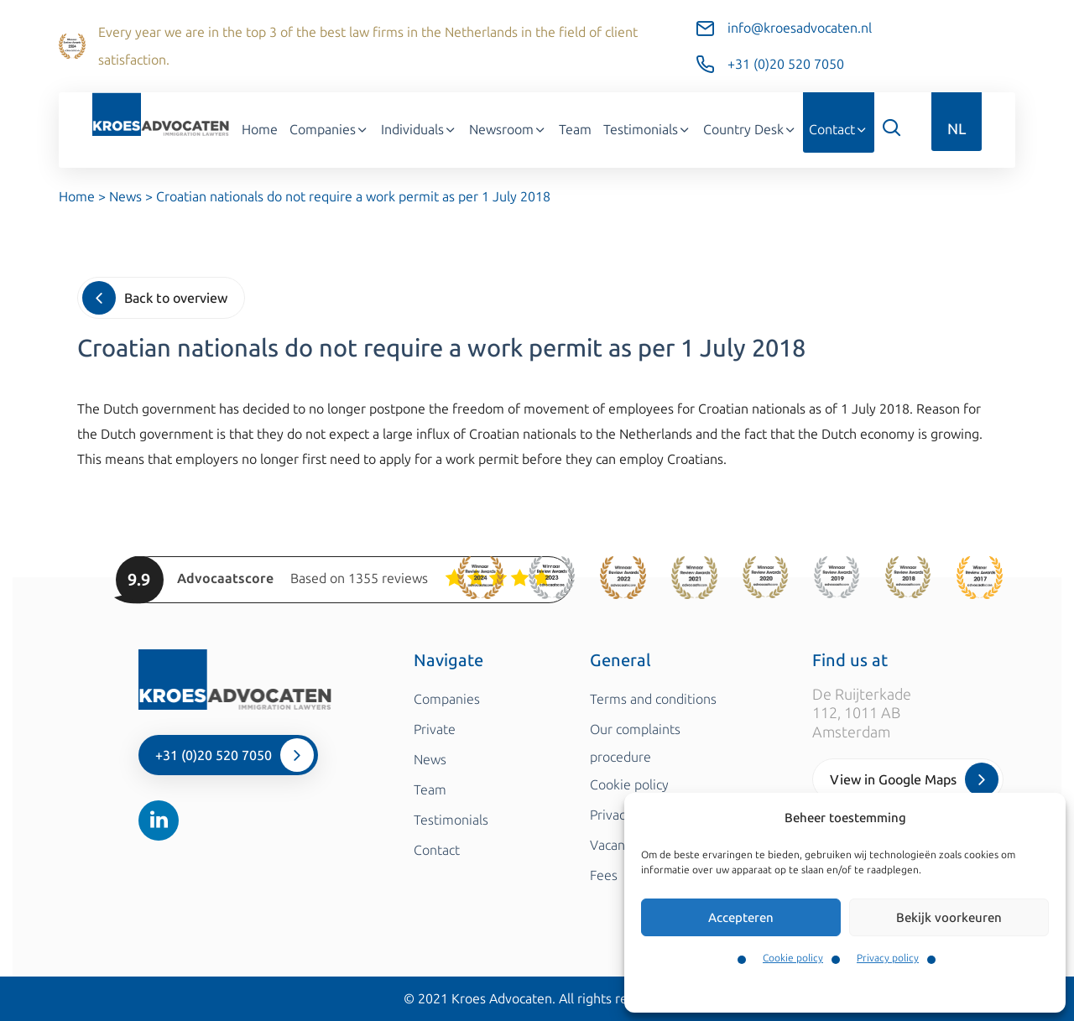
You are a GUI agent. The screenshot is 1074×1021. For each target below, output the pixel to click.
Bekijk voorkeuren (949, 917)
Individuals (419, 130)
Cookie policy (793, 958)
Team (575, 130)
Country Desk (750, 130)
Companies (329, 130)
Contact (838, 130)
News (125, 197)
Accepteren (741, 917)
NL (956, 129)
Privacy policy (888, 958)
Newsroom (508, 130)
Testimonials (647, 130)
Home (260, 130)
